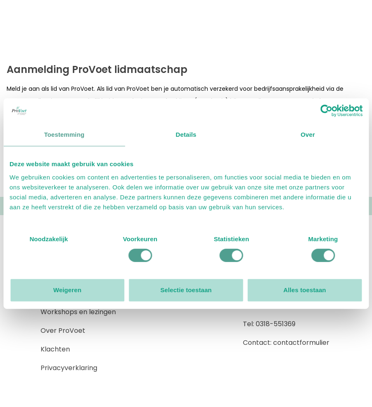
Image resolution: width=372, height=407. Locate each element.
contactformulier (301, 342)
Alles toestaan (304, 289)
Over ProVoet (63, 330)
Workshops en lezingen (78, 312)
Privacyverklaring (69, 368)
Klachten (55, 349)
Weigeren (67, 289)
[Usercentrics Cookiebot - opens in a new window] (326, 110)
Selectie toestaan (185, 289)
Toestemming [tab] (64, 134)
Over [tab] (308, 134)
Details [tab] (186, 134)
